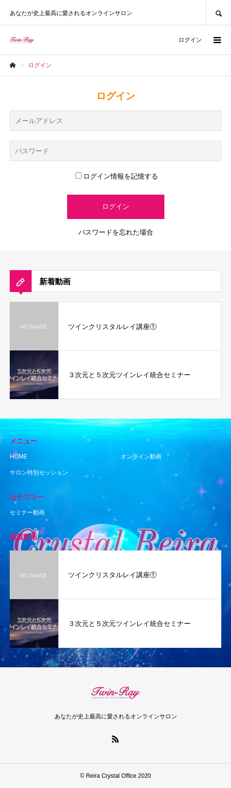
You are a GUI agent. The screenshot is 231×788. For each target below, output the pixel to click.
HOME (18, 456)
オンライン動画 (141, 456)
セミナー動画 (27, 512)
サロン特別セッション (39, 472)
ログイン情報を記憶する (116, 176)
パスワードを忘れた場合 (115, 232)
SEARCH (218, 12)
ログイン (190, 40)
